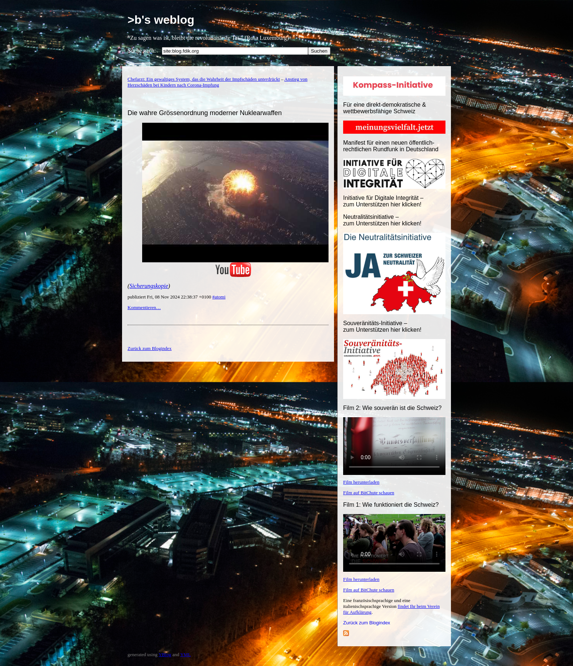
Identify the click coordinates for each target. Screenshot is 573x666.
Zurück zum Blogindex (366, 622)
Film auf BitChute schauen (368, 492)
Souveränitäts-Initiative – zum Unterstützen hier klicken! (382, 326)
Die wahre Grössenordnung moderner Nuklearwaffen (205, 113)
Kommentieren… (144, 307)
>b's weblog (161, 19)
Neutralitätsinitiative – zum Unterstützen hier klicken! (382, 220)
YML (185, 654)
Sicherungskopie (148, 286)
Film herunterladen (361, 482)
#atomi (218, 297)
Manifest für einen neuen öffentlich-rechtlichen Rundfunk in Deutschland (391, 146)
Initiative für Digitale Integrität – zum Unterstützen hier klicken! (383, 201)
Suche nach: (142, 50)
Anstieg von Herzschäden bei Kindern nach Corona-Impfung (217, 82)
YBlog (165, 654)
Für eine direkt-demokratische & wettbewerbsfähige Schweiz (384, 108)
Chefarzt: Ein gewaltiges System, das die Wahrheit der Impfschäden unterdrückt (204, 79)
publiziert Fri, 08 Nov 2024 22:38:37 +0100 (170, 297)
